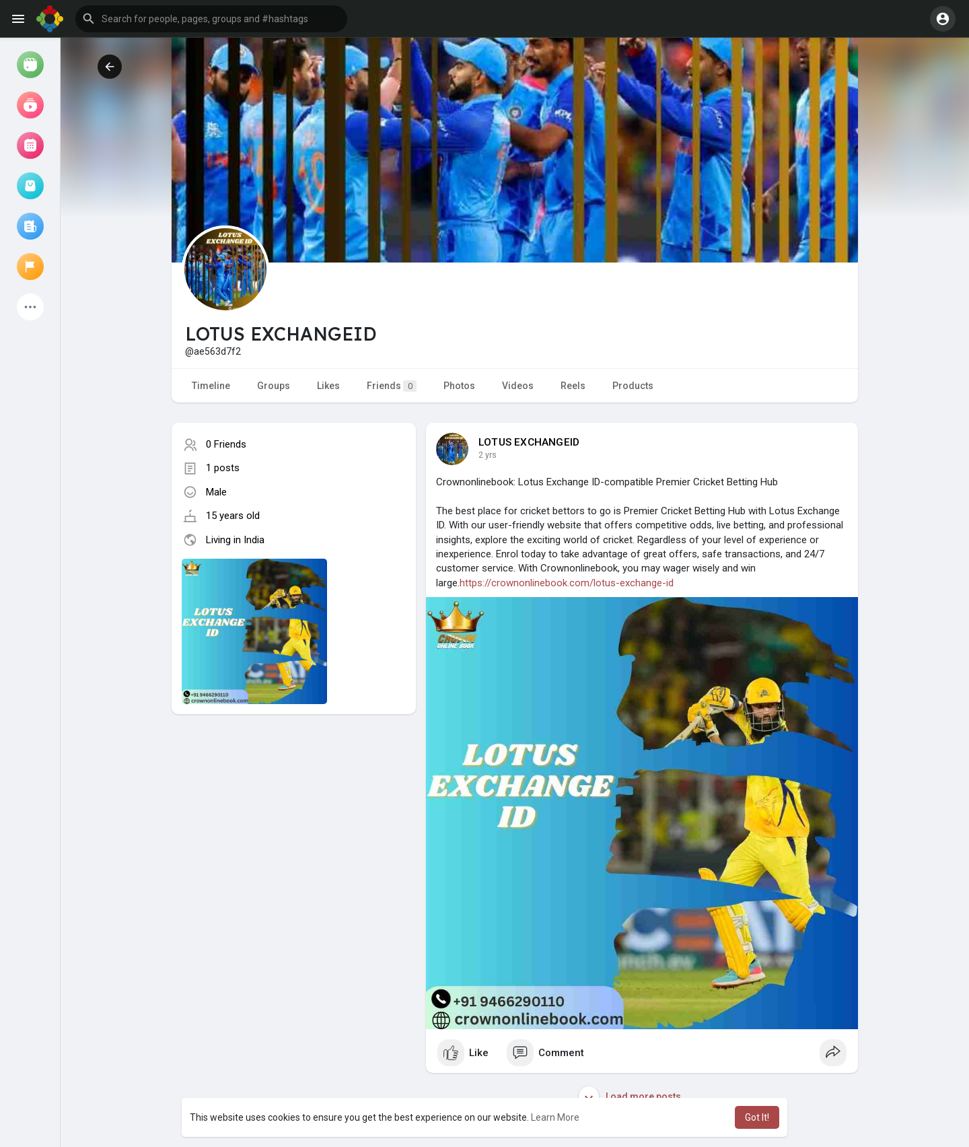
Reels (573, 385)
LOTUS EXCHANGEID (528, 442)
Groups (273, 385)
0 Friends (226, 444)
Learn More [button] (555, 1117)
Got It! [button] (757, 1117)
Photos (459, 385)
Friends (392, 386)
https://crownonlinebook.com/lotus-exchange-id (567, 583)
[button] (211, 18)
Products (632, 385)
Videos (518, 385)
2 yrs (487, 455)
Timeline (211, 385)
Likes (328, 385)
